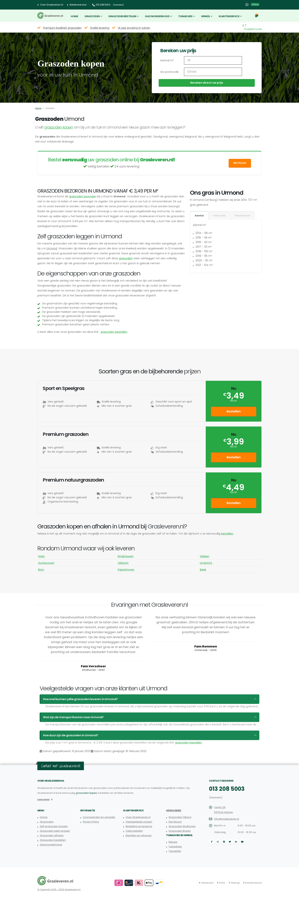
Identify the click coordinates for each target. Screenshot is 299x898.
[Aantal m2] (213, 60)
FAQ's (222, 882)
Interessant (207, 882)
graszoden (126, 258)
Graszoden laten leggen (55, 830)
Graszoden (92, 16)
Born (41, 569)
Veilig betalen (134, 830)
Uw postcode (169, 72)
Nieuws (173, 842)
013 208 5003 (226, 789)
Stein (41, 556)
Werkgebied (173, 810)
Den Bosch (175, 821)
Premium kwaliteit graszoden (62, 28)
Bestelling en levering (139, 826)
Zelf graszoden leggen (54, 826)
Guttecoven (46, 563)
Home (74, 16)
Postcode (219, 215)
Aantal (199, 215)
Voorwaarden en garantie (99, 817)
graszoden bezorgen (82, 196)
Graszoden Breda (179, 830)
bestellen (227, 533)
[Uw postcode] (213, 72)
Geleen (204, 556)
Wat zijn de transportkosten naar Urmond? (72, 717)
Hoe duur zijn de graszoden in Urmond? (69, 735)
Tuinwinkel (175, 851)
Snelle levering (99, 28)
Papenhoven (126, 569)
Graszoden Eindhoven (182, 826)
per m (233, 492)
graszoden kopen (58, 127)
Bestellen (239, 163)
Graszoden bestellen (122, 16)
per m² (233, 401)
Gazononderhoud (157, 16)
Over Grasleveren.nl (50, 4)
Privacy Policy (91, 821)
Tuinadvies (185, 16)
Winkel (205, 16)
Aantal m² (166, 60)
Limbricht (206, 563)
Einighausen (125, 556)
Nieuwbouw (242, 215)
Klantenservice (77, 4)
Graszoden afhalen (52, 835)
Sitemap (235, 882)
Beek (203, 569)
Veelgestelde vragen (139, 821)
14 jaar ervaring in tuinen (134, 28)
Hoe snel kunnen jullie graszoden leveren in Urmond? (78, 699)
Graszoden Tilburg (180, 817)
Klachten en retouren (139, 835)
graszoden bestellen (113, 332)
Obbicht (123, 563)
